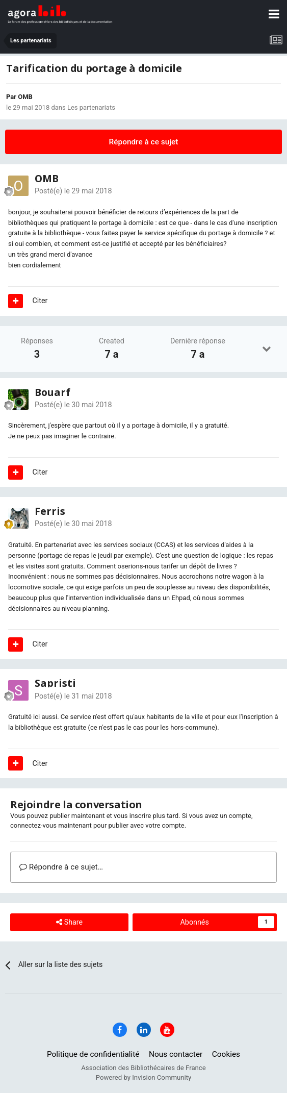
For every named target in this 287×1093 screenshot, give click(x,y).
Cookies (226, 1054)
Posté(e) (73, 191)
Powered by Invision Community (144, 1077)
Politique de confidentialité (93, 1054)
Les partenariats (91, 107)
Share (69, 922)
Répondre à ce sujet (143, 141)
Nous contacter (175, 1054)
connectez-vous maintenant (51, 825)
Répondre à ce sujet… (61, 867)
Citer (40, 300)
